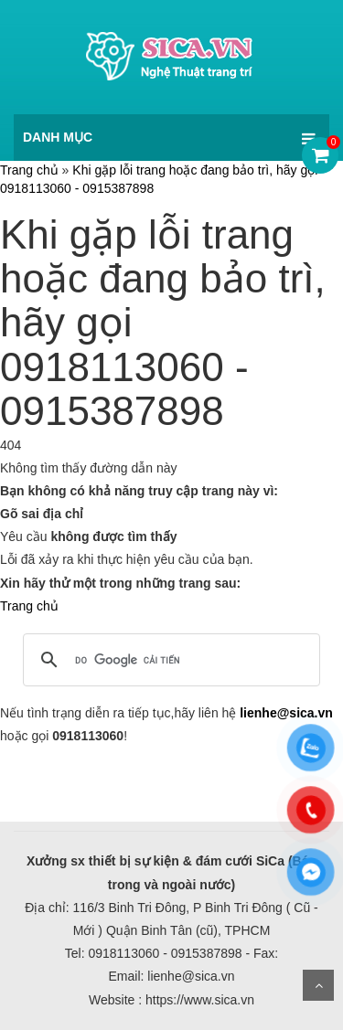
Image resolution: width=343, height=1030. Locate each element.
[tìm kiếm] (169, 660)
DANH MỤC (57, 137)
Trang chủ (29, 170)
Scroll (318, 985)
